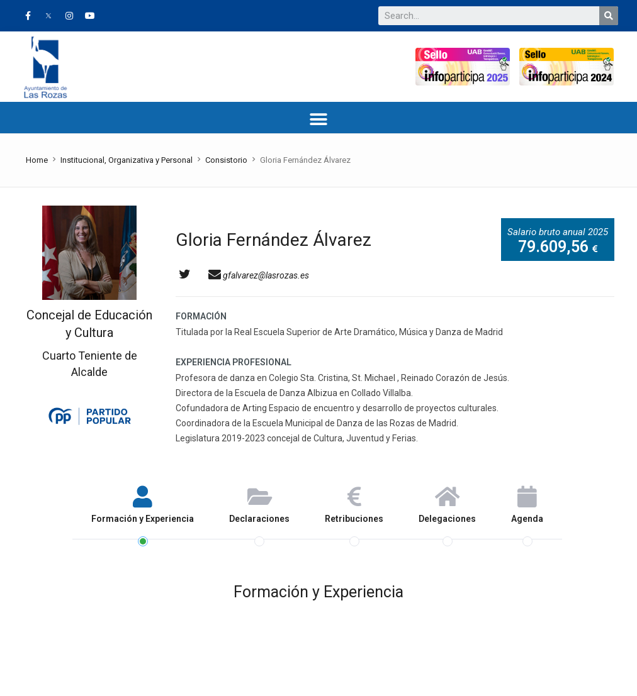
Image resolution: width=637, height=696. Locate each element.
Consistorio (226, 160)
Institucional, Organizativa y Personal (126, 160)
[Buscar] (608, 15)
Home (37, 160)
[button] (319, 119)
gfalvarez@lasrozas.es (258, 275)
